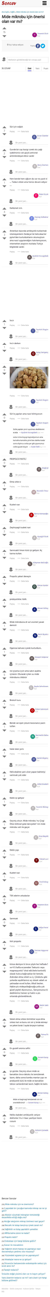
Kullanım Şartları (28, 1289)
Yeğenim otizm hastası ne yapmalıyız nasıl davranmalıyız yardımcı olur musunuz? (21, 1250)
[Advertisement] (25, 99)
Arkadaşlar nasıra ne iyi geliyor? (18, 1259)
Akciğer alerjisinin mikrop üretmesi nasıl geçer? (24, 1221)
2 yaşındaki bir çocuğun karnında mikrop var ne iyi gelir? (24, 1210)
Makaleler (5, 1289)
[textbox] (27, 60)
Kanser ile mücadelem (13, 1245)
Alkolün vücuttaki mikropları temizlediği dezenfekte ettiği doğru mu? (21, 1216)
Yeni (37, 68)
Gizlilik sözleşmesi (16, 1289)
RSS (3, 1291)
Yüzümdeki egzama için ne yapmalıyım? (22, 1255)
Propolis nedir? (11, 1237)
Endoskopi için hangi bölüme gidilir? (20, 1241)
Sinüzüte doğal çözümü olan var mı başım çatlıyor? (23, 1274)
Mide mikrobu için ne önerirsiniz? (19, 1204)
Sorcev (18, 3)
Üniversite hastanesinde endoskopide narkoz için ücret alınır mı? (24, 1265)
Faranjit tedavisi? (11, 1270)
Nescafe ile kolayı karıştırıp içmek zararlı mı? (24, 1225)
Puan (46, 68)
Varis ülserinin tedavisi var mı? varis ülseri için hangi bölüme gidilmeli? (24, 1279)
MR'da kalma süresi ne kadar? (17, 1233)
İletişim (38, 1289)
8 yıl (38, 36)
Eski (29, 68)
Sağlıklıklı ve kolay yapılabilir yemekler (21, 1229)
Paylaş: (12, 131)
